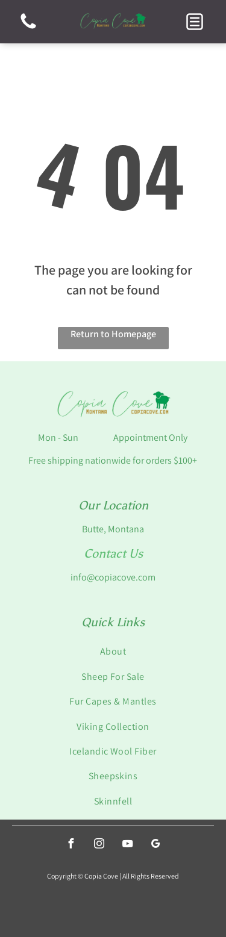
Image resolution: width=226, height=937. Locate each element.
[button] (195, 22)
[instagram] (99, 845)
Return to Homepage (113, 334)
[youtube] (127, 845)
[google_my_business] (155, 845)
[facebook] (70, 845)
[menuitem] (113, 651)
